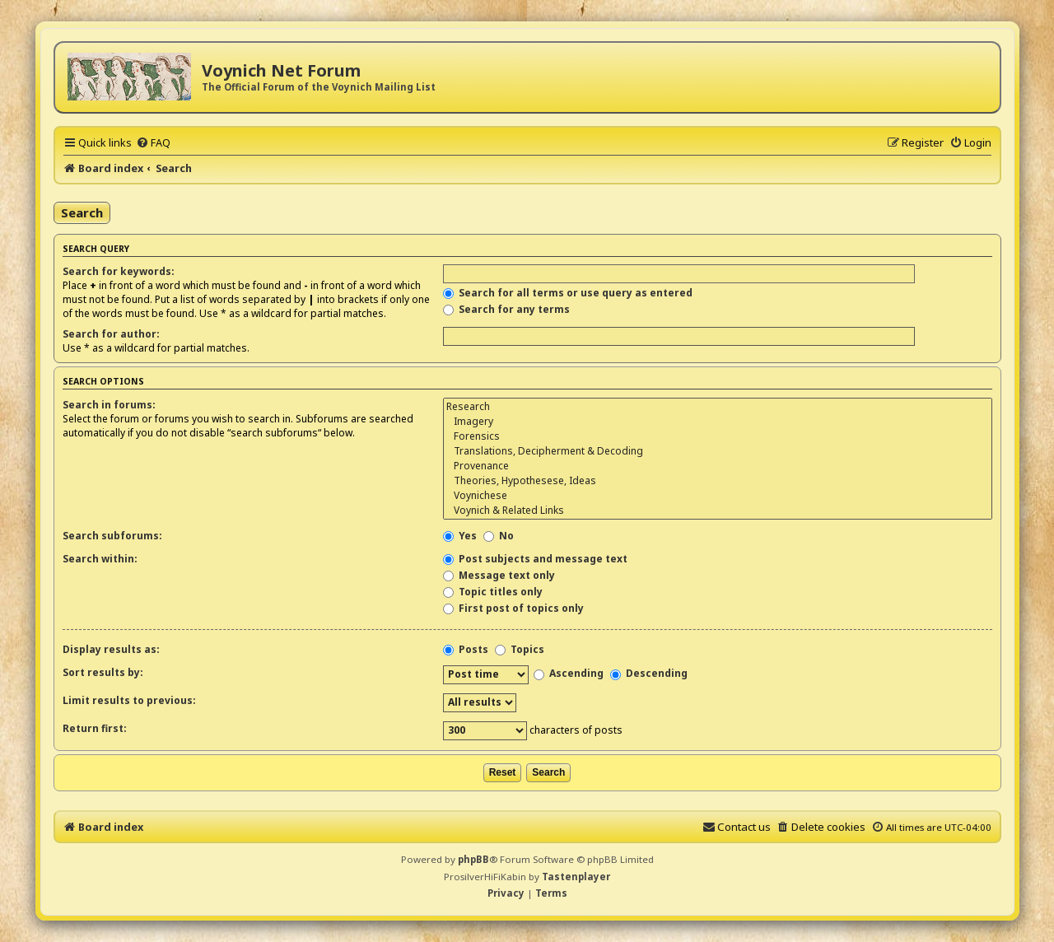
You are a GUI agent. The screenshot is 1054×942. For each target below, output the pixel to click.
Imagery (717, 421)
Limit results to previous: (129, 700)
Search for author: (111, 334)
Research (717, 406)
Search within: (100, 559)
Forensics (717, 436)
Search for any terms (506, 309)
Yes (460, 536)
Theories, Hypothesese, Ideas (717, 480)
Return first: (95, 728)
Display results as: (111, 649)
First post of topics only (513, 608)
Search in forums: (109, 405)
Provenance (717, 466)
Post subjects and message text (535, 559)
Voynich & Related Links (717, 510)
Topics (519, 649)
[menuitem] (153, 142)
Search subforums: (112, 536)
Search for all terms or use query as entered (568, 293)
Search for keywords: (119, 271)
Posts (465, 649)
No (498, 536)
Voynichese (717, 495)
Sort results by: (103, 672)
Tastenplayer (576, 876)
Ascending (569, 673)
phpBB (473, 859)
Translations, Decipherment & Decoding (717, 451)
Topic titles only (493, 592)
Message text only (499, 575)
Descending (649, 673)
